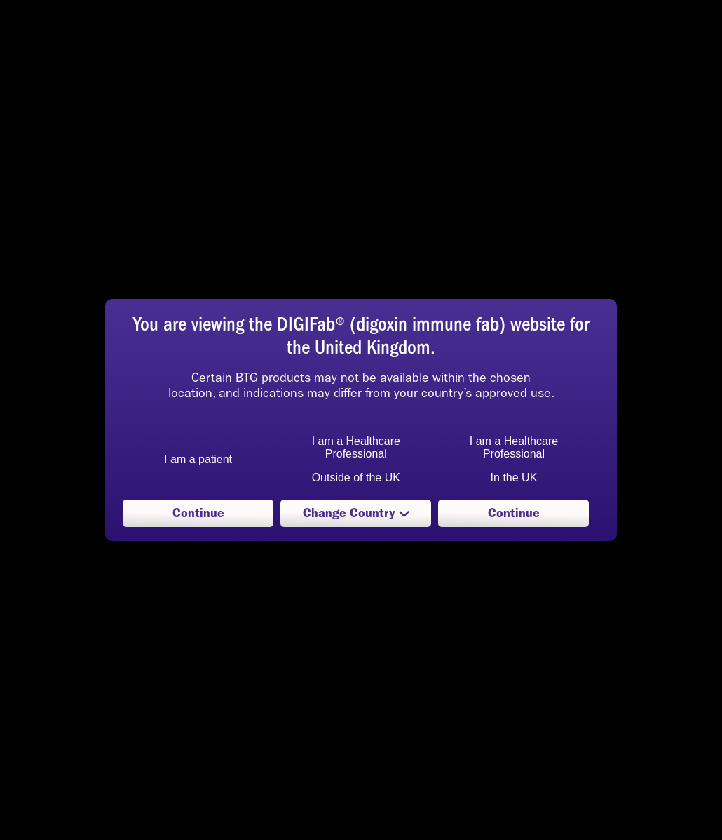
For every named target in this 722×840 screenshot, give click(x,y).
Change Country (355, 516)
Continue (198, 513)
